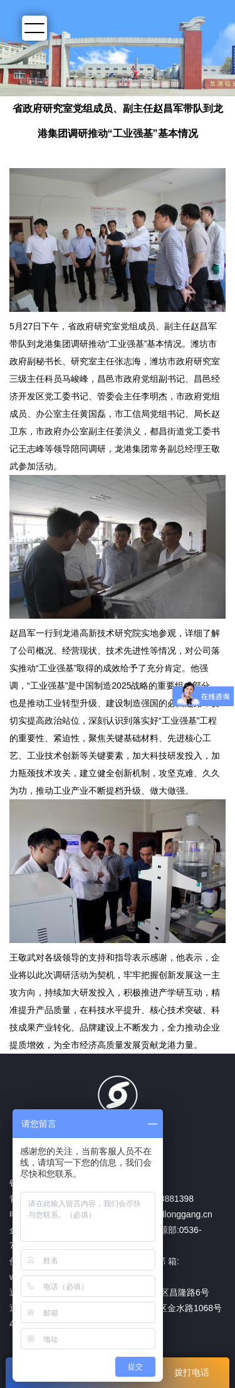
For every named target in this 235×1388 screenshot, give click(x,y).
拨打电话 (191, 1372)
